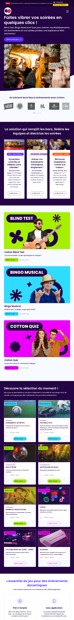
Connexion (58, 2)
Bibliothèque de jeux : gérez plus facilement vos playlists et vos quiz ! (32, 3)
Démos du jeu (11, 260)
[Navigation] (67, 11)
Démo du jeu (19, 439)
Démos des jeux (13, 39)
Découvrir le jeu (24, 260)
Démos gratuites (61, 5)
